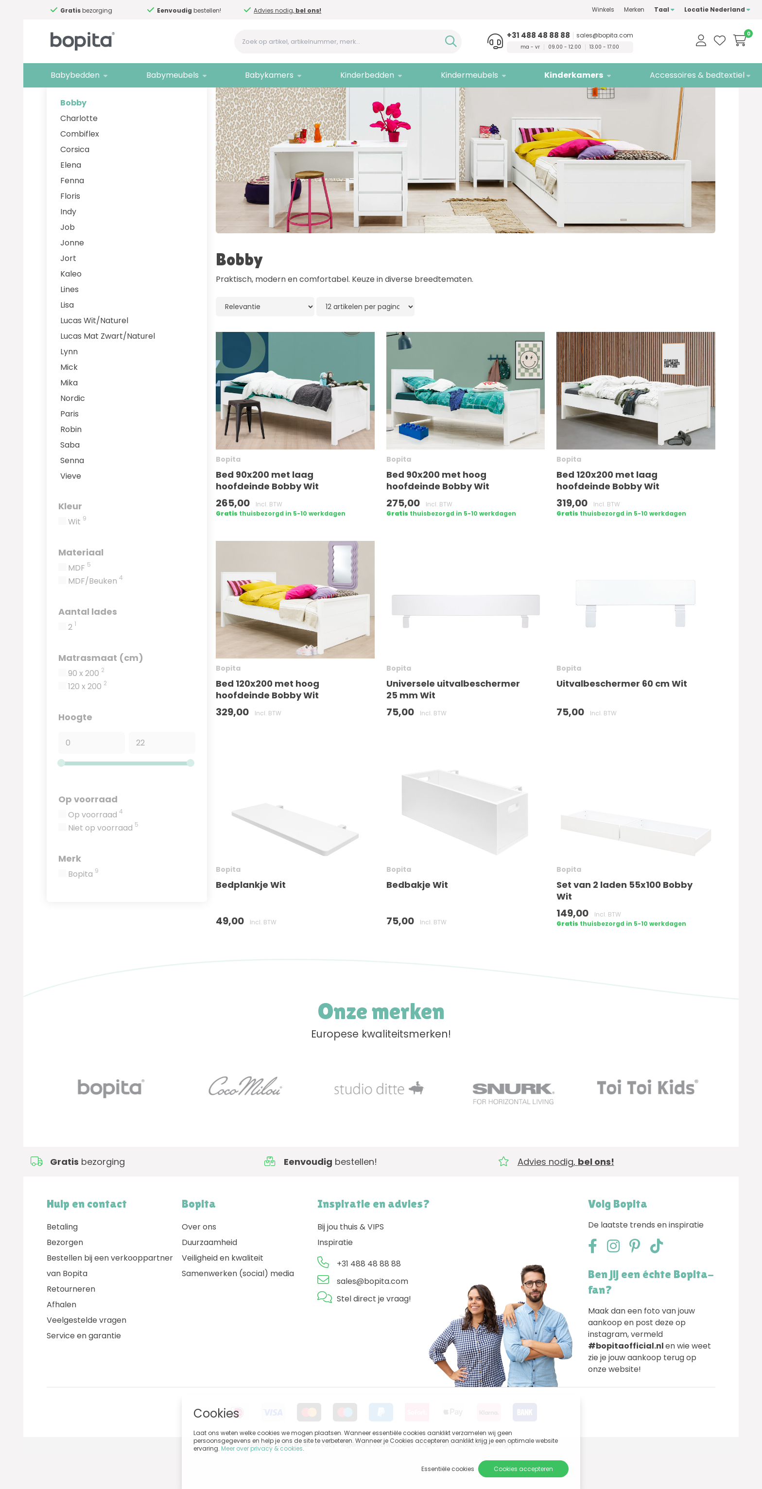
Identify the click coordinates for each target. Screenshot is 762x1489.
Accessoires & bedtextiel (662, 75)
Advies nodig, (110, 14)
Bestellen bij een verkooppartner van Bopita (110, 1302)
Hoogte (75, 753)
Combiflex (79, 170)
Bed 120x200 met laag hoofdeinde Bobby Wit (607, 517)
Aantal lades (87, 648)
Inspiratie (335, 1279)
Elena (70, 201)
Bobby (73, 139)
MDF (79, 604)
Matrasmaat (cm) (100, 694)
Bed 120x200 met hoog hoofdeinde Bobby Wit (267, 726)
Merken (599, 9)
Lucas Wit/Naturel (94, 357)
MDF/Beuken (95, 618)
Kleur (70, 543)
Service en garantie (84, 1372)
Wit (77, 558)
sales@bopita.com (574, 35)
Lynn (69, 388)
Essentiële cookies (447, 1469)
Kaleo (71, 310)
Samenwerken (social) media (238, 1310)
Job (67, 263)
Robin (71, 465)
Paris (69, 450)
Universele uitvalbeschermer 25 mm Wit (453, 726)
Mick (69, 403)
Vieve (70, 512)
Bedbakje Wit (417, 921)
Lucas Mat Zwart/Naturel (107, 372)
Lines (69, 325)
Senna (72, 496)
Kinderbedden (348, 75)
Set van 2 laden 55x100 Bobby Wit (624, 927)
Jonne (72, 279)
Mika (69, 419)
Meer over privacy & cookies (262, 1448)
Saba (70, 481)
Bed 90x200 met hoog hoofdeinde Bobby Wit (437, 517)
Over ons (199, 1263)
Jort (68, 294)
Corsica (74, 185)
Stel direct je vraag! (374, 1335)
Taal (629, 9)
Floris (70, 232)
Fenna (72, 217)
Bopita (83, 911)
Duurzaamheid (209, 1279)
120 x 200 (87, 723)
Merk (69, 895)
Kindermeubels (444, 75)
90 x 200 (86, 710)
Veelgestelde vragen (86, 1357)
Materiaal (81, 589)
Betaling (62, 1263)
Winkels (568, 9)
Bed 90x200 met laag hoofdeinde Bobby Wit (267, 517)
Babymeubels (163, 75)
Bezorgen (65, 1279)
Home (56, 100)
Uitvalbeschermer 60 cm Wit (621, 720)
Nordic (72, 434)
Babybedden (71, 75)
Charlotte (79, 154)
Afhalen (61, 1341)
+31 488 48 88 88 (508, 35)
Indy (68, 248)
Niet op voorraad (103, 864)
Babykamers (255, 75)
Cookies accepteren (523, 1469)
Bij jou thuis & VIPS (350, 1263)
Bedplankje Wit (251, 921)
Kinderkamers (544, 75)
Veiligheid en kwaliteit (222, 1294)
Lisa (67, 341)
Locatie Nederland (682, 9)
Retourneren (71, 1326)
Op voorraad (88, 836)
